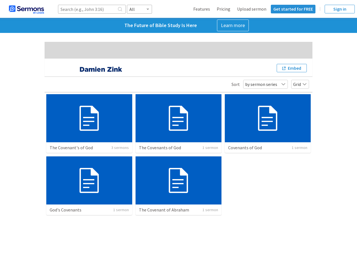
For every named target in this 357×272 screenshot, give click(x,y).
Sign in (339, 9)
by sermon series (265, 84)
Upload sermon (251, 9)
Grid (300, 84)
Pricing (223, 9)
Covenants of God (245, 147)
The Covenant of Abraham (164, 210)
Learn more (233, 25)
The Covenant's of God (71, 147)
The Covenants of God (160, 147)
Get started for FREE (293, 9)
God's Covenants (65, 210)
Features (201, 9)
